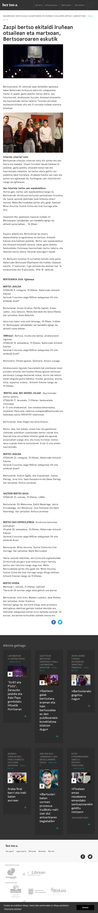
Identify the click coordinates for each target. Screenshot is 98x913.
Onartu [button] (85, 907)
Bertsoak (32, 851)
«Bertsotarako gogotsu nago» (81, 695)
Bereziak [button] (80, 5)
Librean (34, 873)
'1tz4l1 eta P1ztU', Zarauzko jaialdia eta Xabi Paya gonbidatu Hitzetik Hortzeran (15, 695)
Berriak (51, 851)
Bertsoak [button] (67, 5)
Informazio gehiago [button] (12, 909)
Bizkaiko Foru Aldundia (61, 891)
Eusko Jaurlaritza (15, 891)
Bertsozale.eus (13, 873)
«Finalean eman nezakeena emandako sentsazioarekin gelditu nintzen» (82, 800)
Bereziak (42, 851)
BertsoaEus (14, 4)
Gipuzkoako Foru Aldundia (38, 891)
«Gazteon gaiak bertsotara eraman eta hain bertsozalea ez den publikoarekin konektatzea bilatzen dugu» (49, 710)
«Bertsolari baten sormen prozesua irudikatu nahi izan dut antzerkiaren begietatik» (49, 807)
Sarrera (38, 5)
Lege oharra (21, 851)
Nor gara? (10, 851)
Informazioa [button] (52, 5)
